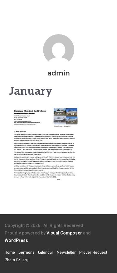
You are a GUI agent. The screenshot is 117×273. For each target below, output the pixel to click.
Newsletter (66, 252)
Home (10, 252)
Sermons (26, 252)
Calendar (45, 252)
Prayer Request (93, 252)
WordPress (16, 240)
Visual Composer (64, 232)
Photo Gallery (16, 259)
